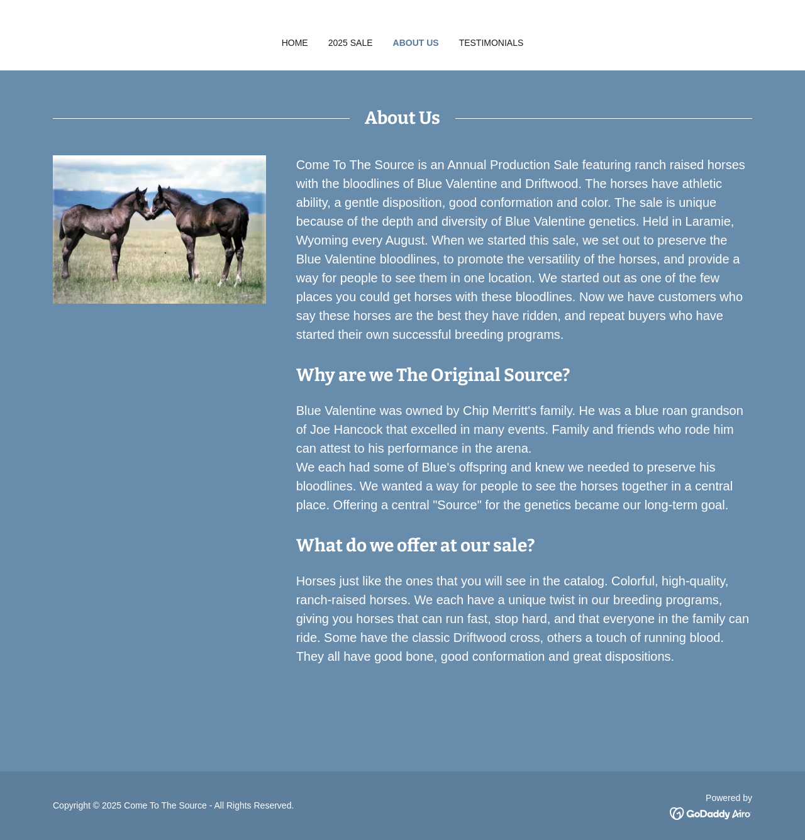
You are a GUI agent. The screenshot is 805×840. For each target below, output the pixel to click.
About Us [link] (416, 43)
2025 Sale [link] (350, 43)
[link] (711, 812)
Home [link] (295, 43)
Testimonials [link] (491, 43)
